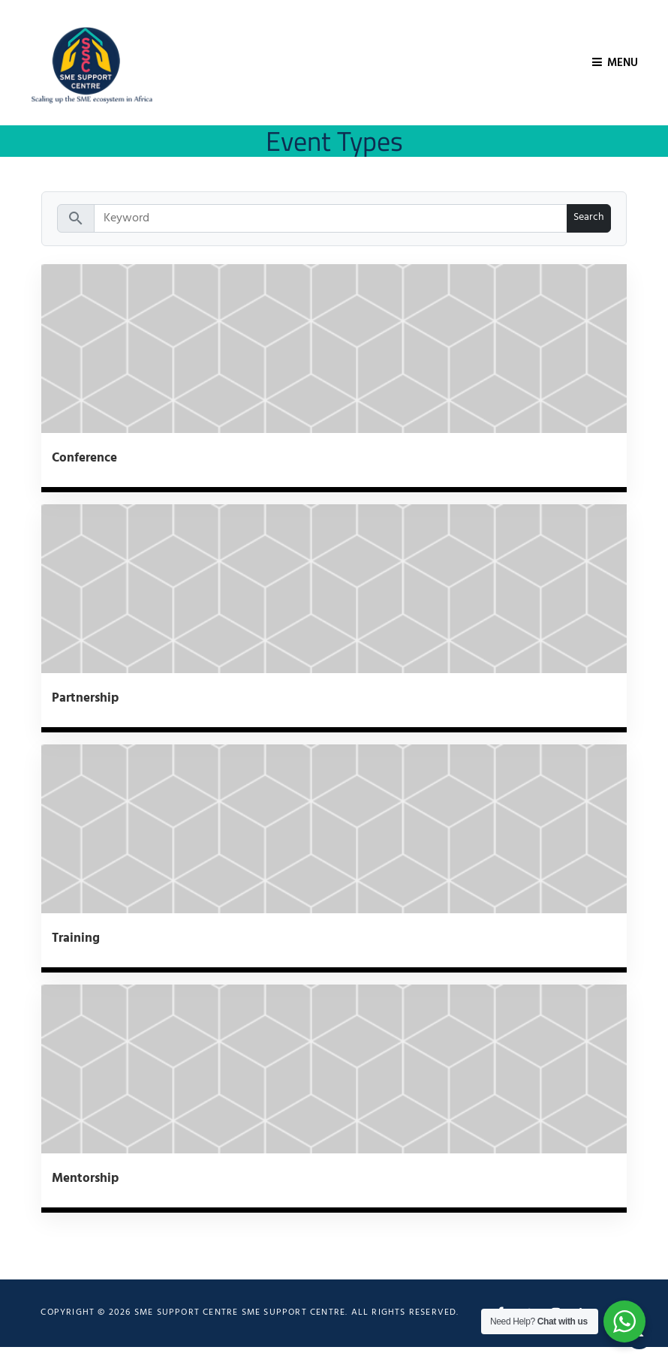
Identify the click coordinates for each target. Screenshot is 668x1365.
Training (76, 938)
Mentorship (85, 1178)
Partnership (85, 698)
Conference (84, 458)
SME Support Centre (294, 1312)
